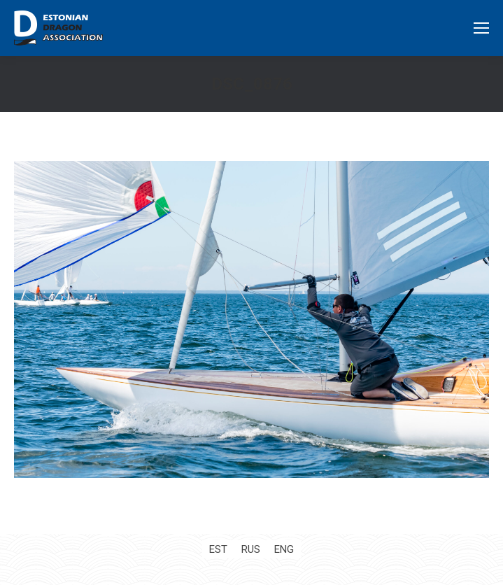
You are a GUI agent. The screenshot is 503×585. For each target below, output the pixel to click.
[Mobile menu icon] (481, 28)
